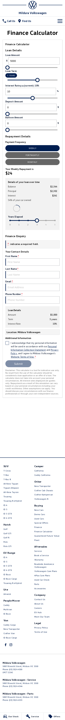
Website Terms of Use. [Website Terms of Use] (22, 356)
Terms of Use (40, 632)
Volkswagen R (41, 499)
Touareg (7, 496)
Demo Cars (39, 514)
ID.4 (5, 505)
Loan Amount (32, 59)
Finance (38, 527)
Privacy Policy (41, 627)
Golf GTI (7, 533)
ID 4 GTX (7, 518)
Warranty (39, 559)
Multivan (7, 609)
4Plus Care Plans (42, 575)
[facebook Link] (5, 645)
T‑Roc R (7, 479)
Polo (5, 542)
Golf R (6, 537)
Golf (5, 529)
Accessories (40, 588)
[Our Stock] (10, 716)
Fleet (37, 540)
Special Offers (41, 523)
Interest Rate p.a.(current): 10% (32, 89)
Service (38, 551)
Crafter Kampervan (43, 494)
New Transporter (11, 629)
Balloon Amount (32, 121)
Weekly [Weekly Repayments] (33, 148)
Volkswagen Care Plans (45, 571)
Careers (38, 608)
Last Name (32, 272)
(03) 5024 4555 (15, 700)
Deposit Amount (32, 105)
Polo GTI (7, 546)
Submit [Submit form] (18, 363)
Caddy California (42, 475)
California (39, 470)
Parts (36, 584)
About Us (38, 603)
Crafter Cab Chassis (43, 490)
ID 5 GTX (7, 513)
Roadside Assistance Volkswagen (44, 565)
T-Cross (7, 470)
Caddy (6, 605)
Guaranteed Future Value (46, 536)
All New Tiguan (10, 483)
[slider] (7, 67)
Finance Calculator (43, 531)
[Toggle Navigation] (60, 21)
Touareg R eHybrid (12, 501)
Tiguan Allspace (11, 488)
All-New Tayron (11, 492)
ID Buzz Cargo (10, 578)
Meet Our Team (42, 616)
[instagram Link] (11, 645)
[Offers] (54, 716)
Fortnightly (33, 155)
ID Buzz (7, 574)
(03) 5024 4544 (15, 686)
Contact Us (39, 599)
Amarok (7, 594)
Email (32, 285)
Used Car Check (41, 579)
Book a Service (41, 555)
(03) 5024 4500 (15, 669)
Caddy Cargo (9, 625)
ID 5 (5, 509)
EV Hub (38, 612)
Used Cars (39, 518)
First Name (32, 260)
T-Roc (6, 475)
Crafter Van (9, 633)
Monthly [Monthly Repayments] (32, 162)
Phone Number (32, 298)
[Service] (32, 716)
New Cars (39, 510)
